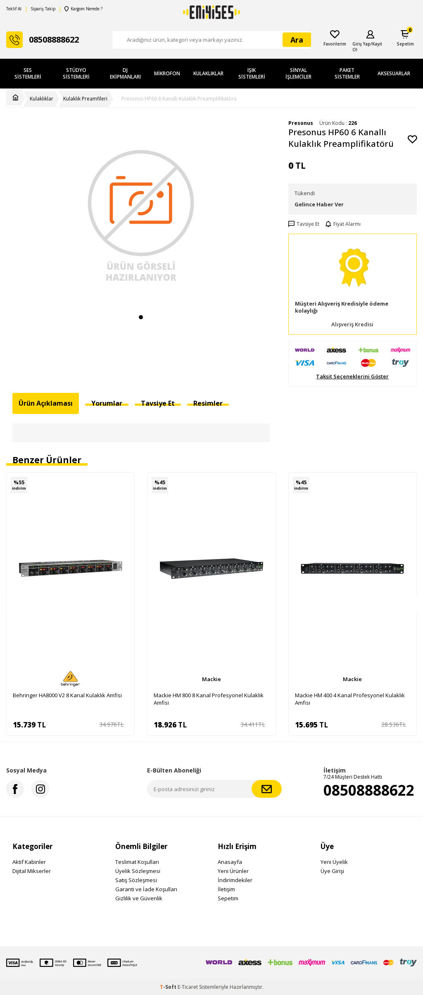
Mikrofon (167, 73)
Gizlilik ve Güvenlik (138, 898)
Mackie (211, 679)
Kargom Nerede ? (83, 9)
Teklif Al (13, 9)
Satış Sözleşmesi (136, 880)
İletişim (226, 889)
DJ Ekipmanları (125, 73)
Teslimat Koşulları (137, 862)
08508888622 (368, 790)
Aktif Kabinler (29, 862)
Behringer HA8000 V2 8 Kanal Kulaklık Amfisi (67, 695)
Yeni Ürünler (233, 871)
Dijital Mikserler (31, 871)
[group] (141, 214)
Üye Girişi (332, 871)
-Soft (169, 986)
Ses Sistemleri (27, 73)
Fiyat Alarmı (343, 224)
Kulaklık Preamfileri (85, 99)
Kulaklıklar (208, 73)
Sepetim (228, 898)
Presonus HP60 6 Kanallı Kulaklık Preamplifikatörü (179, 99)
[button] (141, 317)
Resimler (208, 403)
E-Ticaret (188, 986)
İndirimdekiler (235, 880)
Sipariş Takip (43, 9)
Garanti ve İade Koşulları (146, 889)
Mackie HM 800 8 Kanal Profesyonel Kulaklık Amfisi (209, 698)
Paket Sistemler (347, 73)
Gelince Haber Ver (319, 204)
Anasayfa (230, 862)
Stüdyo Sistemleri (76, 73)
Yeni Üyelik (334, 862)
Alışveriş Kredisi (352, 324)
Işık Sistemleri (251, 73)
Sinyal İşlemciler (298, 73)
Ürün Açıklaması (46, 403)
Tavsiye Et (303, 224)
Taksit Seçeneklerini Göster (352, 376)
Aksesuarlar (394, 73)
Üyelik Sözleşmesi (137, 871)
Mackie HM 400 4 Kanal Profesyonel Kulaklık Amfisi (350, 698)
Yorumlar (106, 403)
